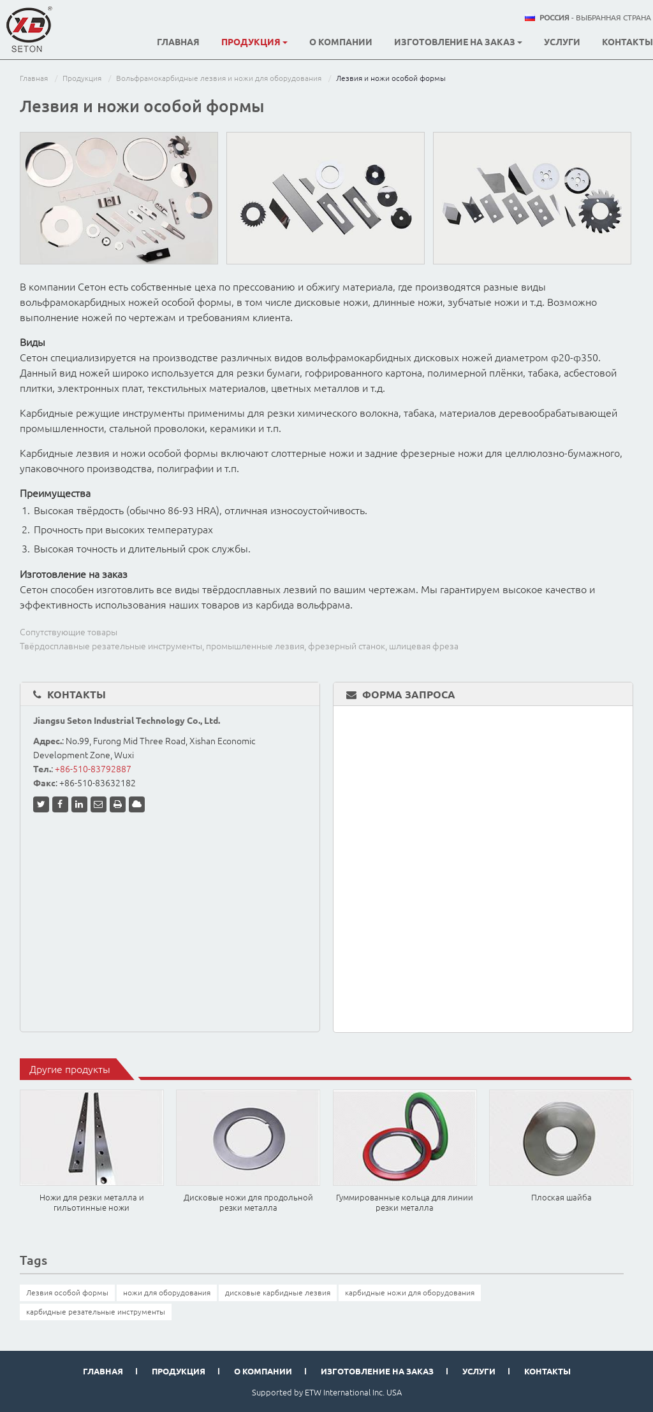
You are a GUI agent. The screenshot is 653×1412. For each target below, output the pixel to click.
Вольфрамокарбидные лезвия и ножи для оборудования (218, 78)
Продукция (81, 78)
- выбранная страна (595, 18)
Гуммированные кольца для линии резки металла (404, 1202)
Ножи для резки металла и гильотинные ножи (92, 1202)
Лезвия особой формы (67, 1292)
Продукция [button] (254, 42)
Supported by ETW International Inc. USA (327, 1392)
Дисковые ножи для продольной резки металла (248, 1202)
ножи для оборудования (166, 1292)
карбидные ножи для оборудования (409, 1292)
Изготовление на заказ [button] (458, 42)
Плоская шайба (561, 1197)
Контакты (627, 42)
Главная (178, 42)
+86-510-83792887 (93, 769)
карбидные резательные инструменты (95, 1312)
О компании (340, 42)
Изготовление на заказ (377, 1371)
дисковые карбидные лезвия (277, 1292)
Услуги (562, 42)
